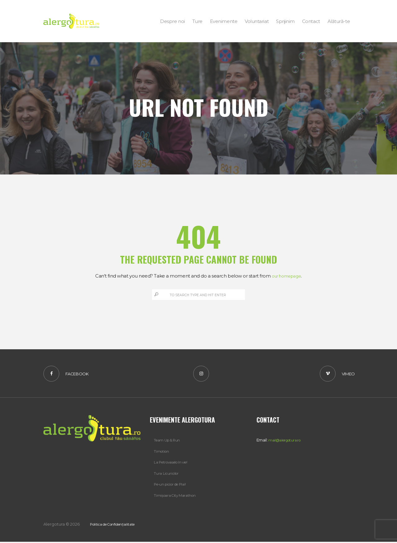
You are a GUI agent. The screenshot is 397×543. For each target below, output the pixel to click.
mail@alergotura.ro (286, 441)
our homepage (286, 276)
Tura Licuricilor (167, 474)
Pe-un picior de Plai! (172, 485)
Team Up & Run (168, 441)
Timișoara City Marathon (176, 496)
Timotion (162, 452)
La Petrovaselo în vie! (173, 463)
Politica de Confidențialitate (116, 525)
